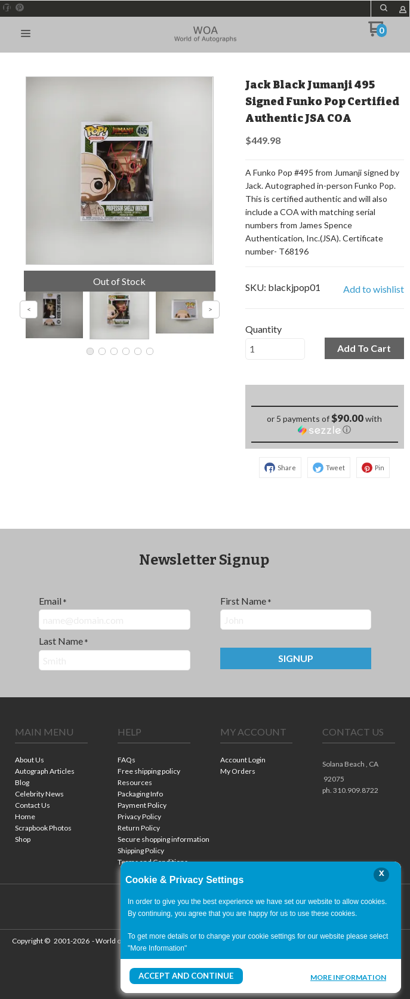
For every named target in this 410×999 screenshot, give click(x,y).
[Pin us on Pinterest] (20, 8)
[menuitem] (51, 761)
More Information (348, 977)
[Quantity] (275, 349)
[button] (383, 8)
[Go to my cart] (377, 33)
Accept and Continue (182, 976)
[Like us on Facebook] (7, 8)
